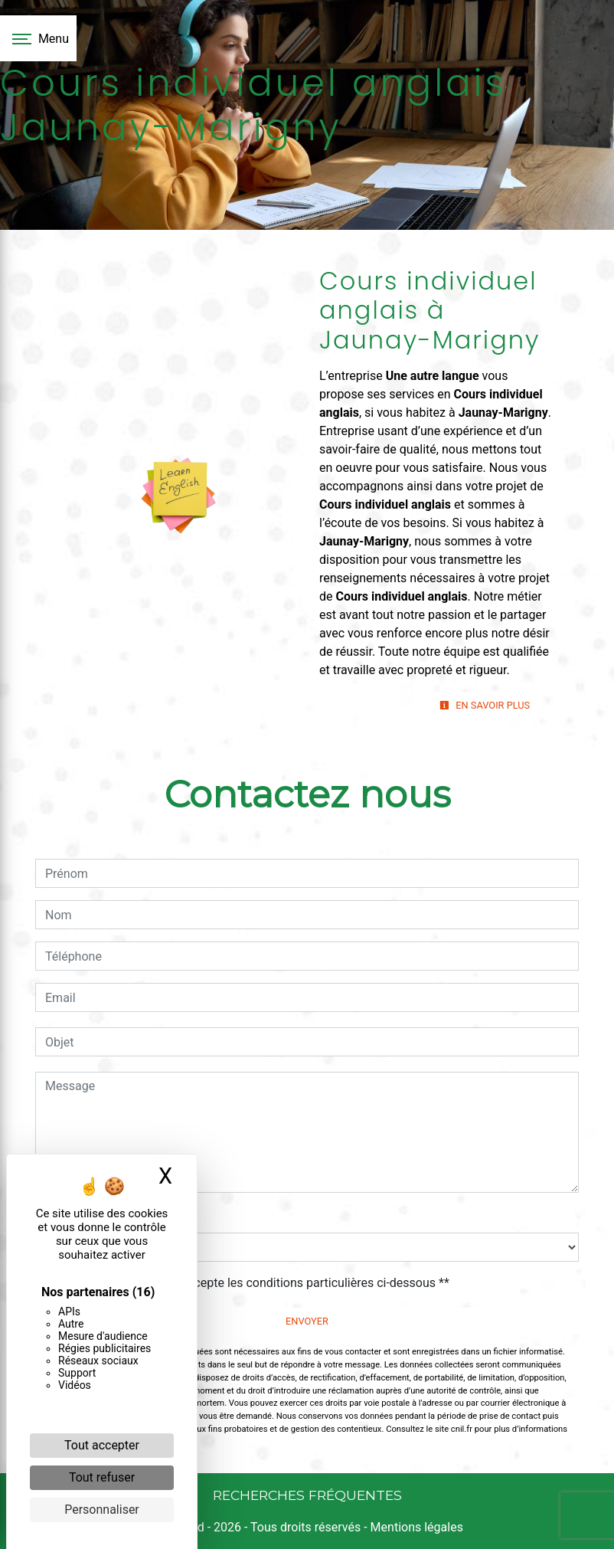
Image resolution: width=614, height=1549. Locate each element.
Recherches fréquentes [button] (307, 1495)
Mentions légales (415, 1527)
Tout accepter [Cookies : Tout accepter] (101, 1445)
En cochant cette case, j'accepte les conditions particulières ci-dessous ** (250, 1283)
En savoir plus (484, 705)
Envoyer (307, 1321)
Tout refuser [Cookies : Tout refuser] (102, 1477)
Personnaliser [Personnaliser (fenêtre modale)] (101, 1509)
